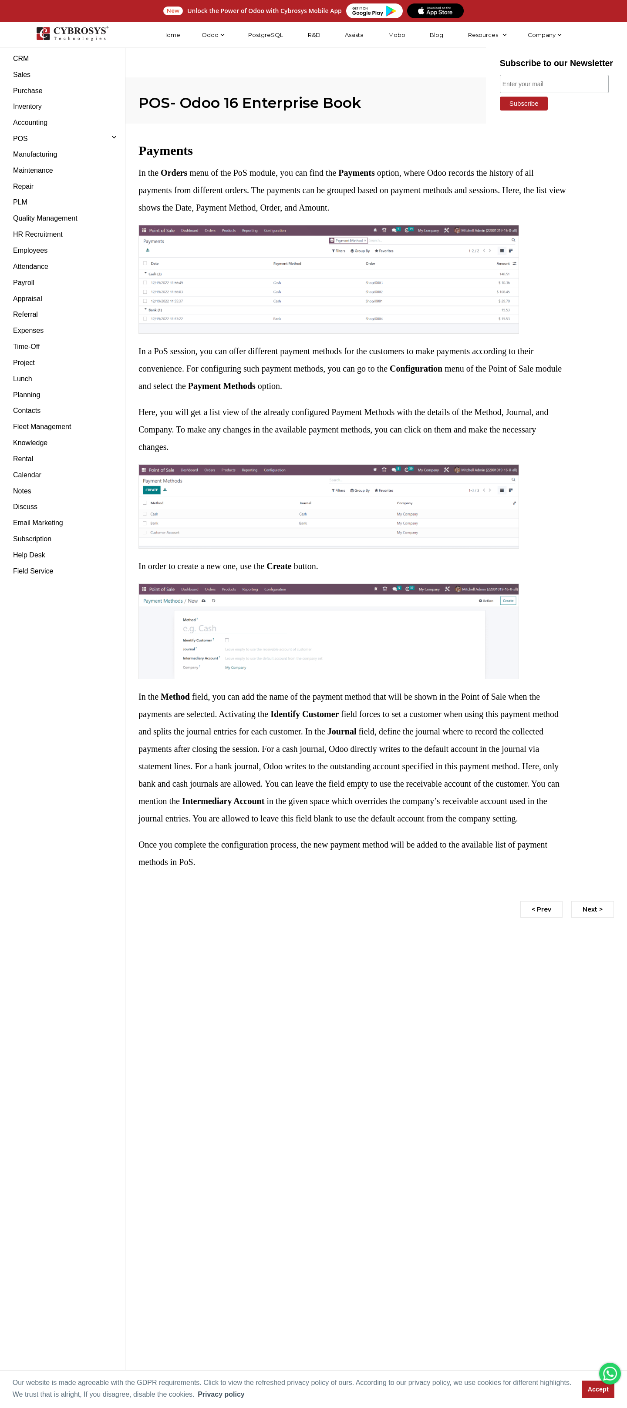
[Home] (72, 35)
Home (171, 34)
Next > (593, 909)
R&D (313, 34)
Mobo (396, 34)
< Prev (541, 909)
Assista (353, 34)
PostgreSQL (265, 34)
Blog (436, 34)
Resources (483, 34)
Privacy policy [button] (221, 1394)
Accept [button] (598, 1389)
